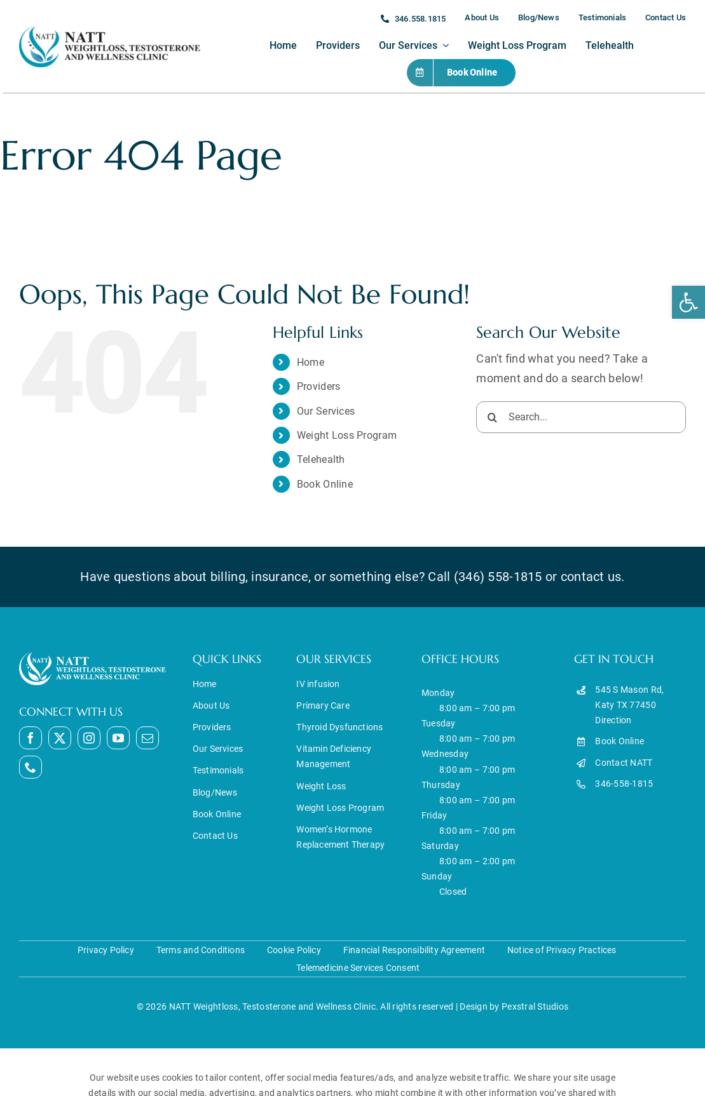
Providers (318, 386)
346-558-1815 (624, 784)
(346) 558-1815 (498, 576)
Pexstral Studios (535, 1006)
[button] (688, 302)
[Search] (492, 417)
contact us (591, 576)
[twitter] (59, 737)
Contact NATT (623, 763)
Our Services (326, 411)
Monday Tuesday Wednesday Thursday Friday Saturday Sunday (445, 784)
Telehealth (321, 459)
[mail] (147, 737)
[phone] (30, 767)
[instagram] (89, 737)
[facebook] (30, 737)
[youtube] (118, 737)
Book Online (325, 484)
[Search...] (581, 417)
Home (310, 362)
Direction (613, 720)
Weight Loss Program (347, 435)
